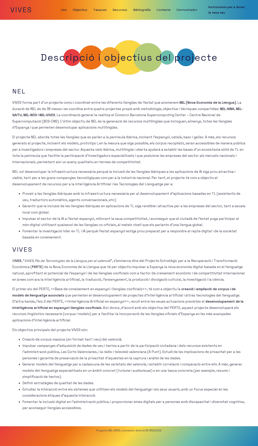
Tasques (100, 10)
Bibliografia (142, 10)
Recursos (120, 10)
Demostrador (186, 10)
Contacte (164, 10)
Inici (64, 10)
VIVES (21, 10)
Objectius (80, 10)
